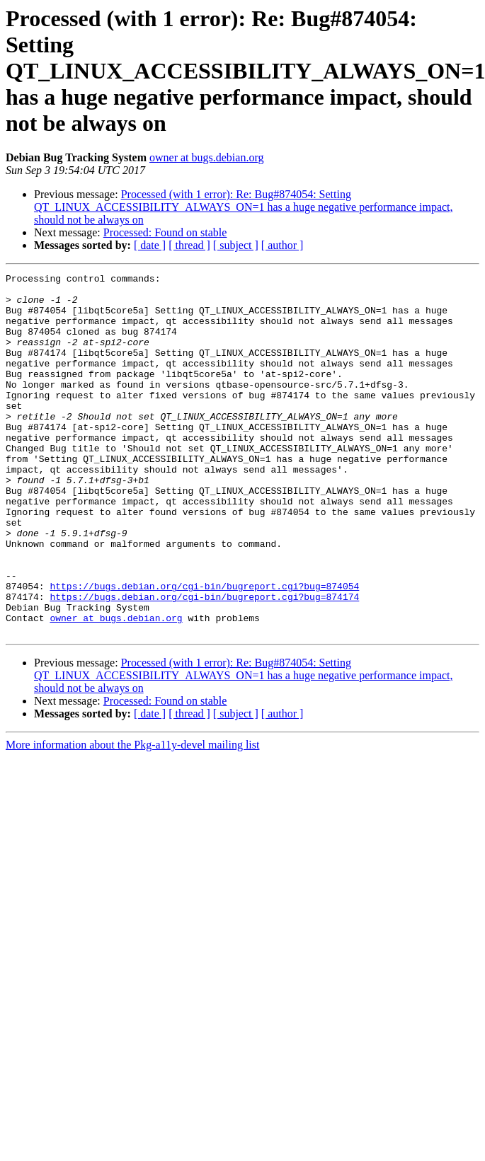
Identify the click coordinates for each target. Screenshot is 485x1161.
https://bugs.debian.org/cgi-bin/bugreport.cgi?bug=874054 (204, 649)
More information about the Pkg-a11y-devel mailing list (132, 817)
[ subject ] (235, 245)
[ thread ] (189, 245)
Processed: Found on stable (165, 232)
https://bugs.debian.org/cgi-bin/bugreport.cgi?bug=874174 (204, 662)
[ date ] (150, 245)
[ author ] (282, 245)
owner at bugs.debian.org (206, 157)
